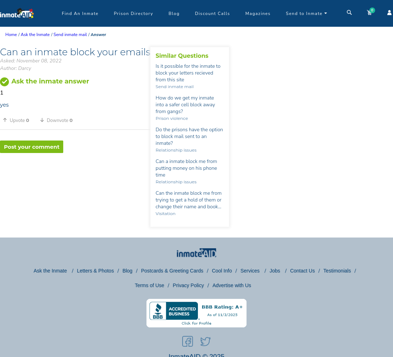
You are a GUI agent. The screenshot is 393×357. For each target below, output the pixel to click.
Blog (174, 13)
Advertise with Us (232, 285)
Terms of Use (149, 285)
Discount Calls (212, 13)
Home (11, 34)
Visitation (166, 213)
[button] (18, 120)
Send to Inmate (306, 13)
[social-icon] (187, 343)
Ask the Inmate (51, 271)
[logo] (17, 25)
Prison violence (172, 118)
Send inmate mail (175, 86)
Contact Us (302, 271)
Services (250, 271)
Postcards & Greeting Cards (172, 271)
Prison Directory (133, 13)
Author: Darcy (15, 68)
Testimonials (337, 271)
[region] (75, 176)
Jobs (275, 271)
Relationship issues (176, 150)
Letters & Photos (95, 271)
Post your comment (31, 146)
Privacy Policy (188, 285)
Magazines (258, 13)
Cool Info (222, 271)
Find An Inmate (80, 13)
